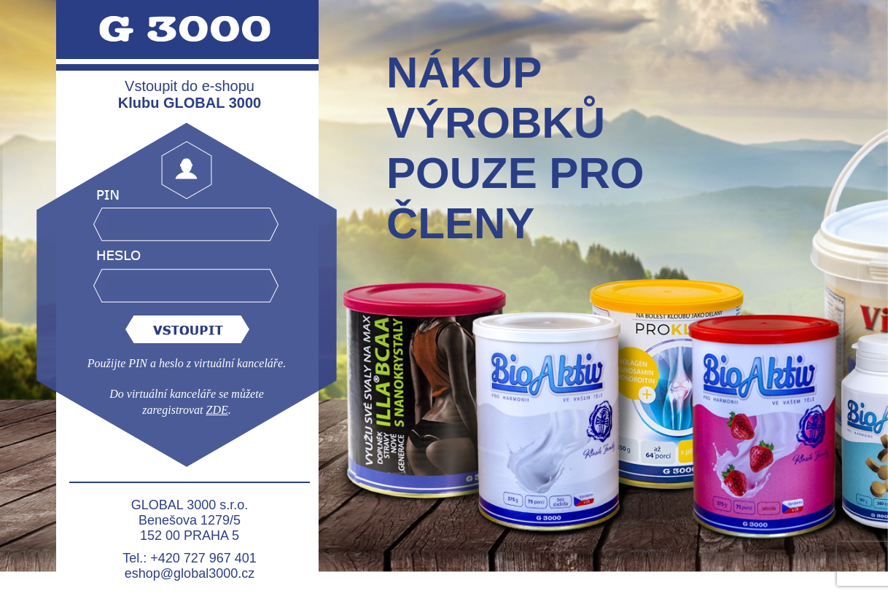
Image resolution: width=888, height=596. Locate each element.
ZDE (217, 410)
